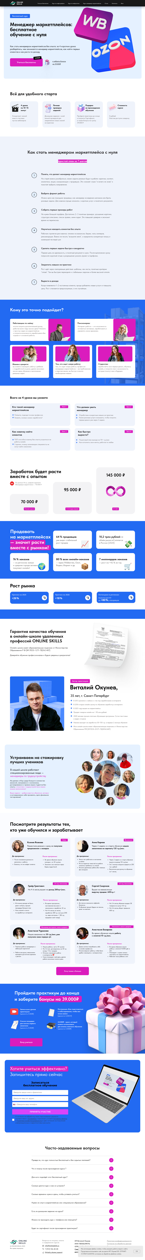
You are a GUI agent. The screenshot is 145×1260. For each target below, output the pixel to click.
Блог (122, 3)
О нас (106, 3)
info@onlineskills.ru (52, 1246)
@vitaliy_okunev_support (53, 1252)
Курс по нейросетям (74, 3)
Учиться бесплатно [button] (43, 3)
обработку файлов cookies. (112, 1254)
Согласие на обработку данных (119, 1244)
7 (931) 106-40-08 (51, 1249)
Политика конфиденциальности (119, 1241)
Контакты (114, 3)
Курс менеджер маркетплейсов (92, 3)
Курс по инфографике (58, 3)
